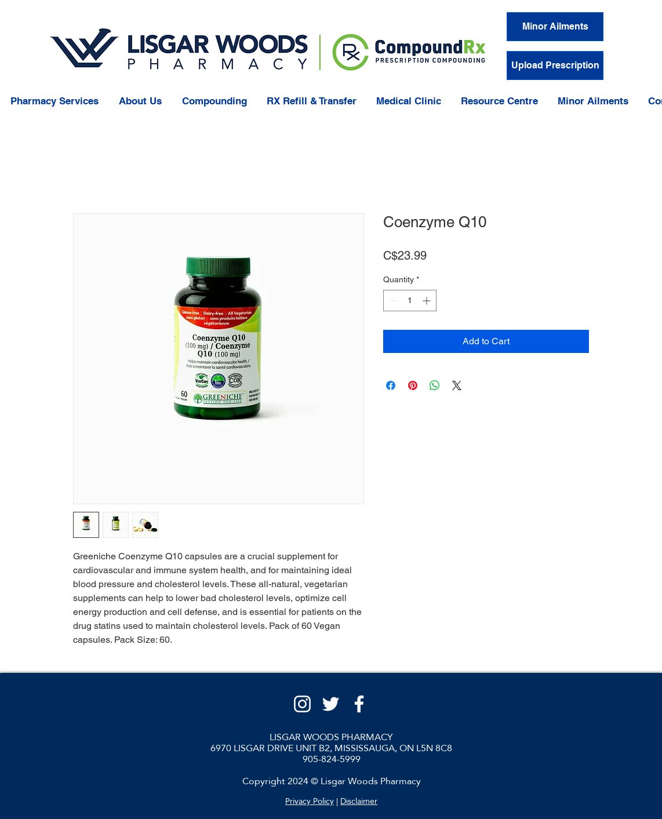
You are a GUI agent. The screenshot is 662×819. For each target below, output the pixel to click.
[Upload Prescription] (555, 65)
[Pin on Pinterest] (413, 385)
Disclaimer (358, 801)
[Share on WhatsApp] (435, 385)
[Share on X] (457, 385)
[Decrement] (392, 300)
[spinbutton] (409, 300)
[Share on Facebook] (391, 385)
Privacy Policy (309, 801)
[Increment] (427, 300)
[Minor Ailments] (555, 26)
